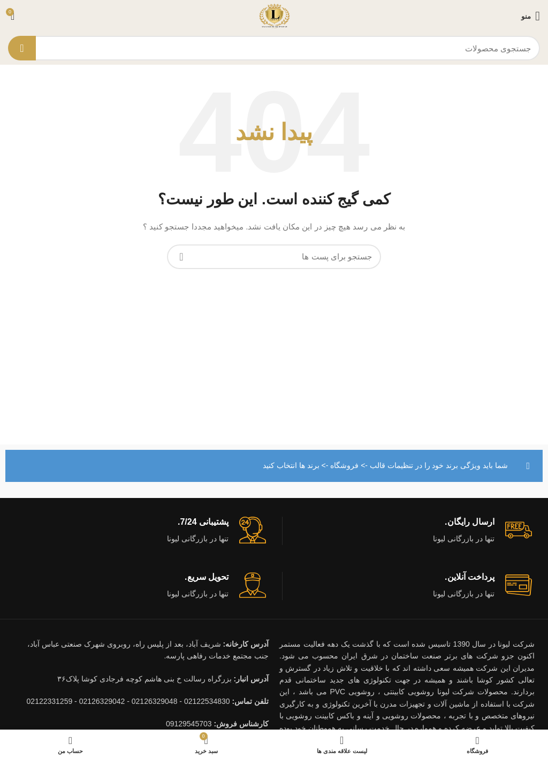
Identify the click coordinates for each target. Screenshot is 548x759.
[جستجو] (274, 48)
